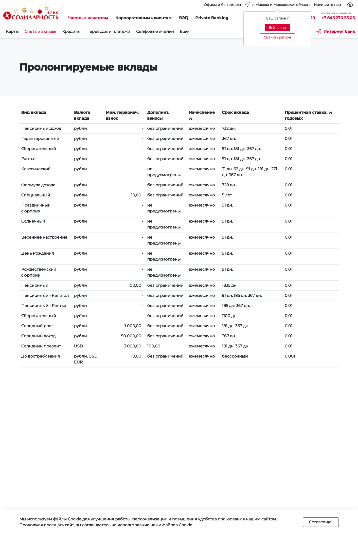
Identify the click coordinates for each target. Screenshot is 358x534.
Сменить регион (277, 37)
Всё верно (277, 27)
